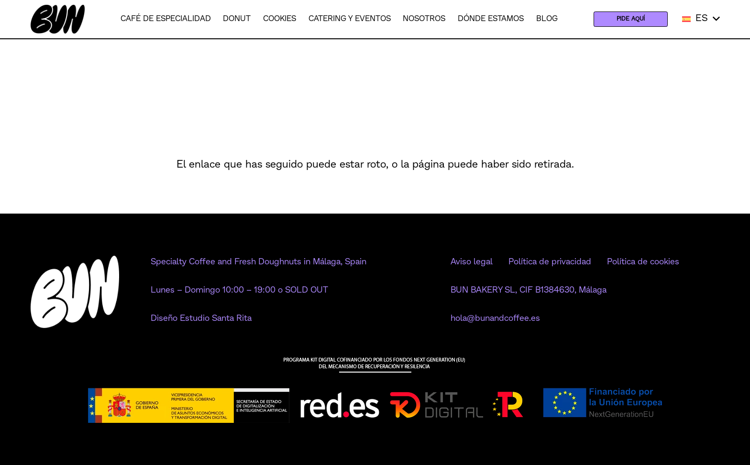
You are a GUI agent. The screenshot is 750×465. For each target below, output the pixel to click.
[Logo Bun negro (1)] (58, 19)
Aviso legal (472, 262)
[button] (701, 19)
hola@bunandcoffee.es (495, 318)
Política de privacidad (549, 262)
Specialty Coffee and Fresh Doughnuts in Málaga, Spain (258, 262)
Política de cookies (643, 262)
